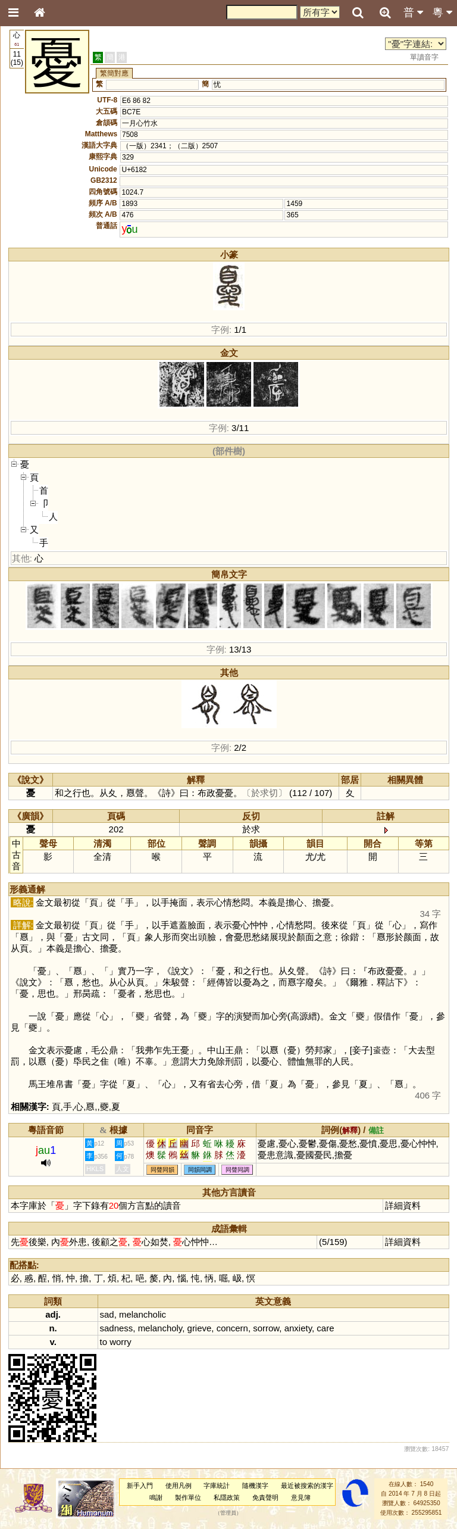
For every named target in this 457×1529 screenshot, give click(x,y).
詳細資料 (403, 1205)
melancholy (160, 1328)
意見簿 (301, 1497)
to (103, 1342)
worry (120, 1342)
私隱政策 (227, 1497)
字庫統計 (217, 1485)
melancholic (142, 1314)
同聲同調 (237, 1169)
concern (232, 1328)
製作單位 (188, 1497)
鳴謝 (155, 1497)
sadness (116, 1328)
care (325, 1328)
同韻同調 (200, 1169)
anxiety (298, 1328)
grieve (199, 1328)
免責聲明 (265, 1497)
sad (107, 1314)
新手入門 (140, 1485)
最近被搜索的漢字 (307, 1485)
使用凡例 (178, 1485)
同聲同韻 (162, 1169)
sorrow (266, 1328)
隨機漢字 (255, 1485)
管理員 (228, 1513)
